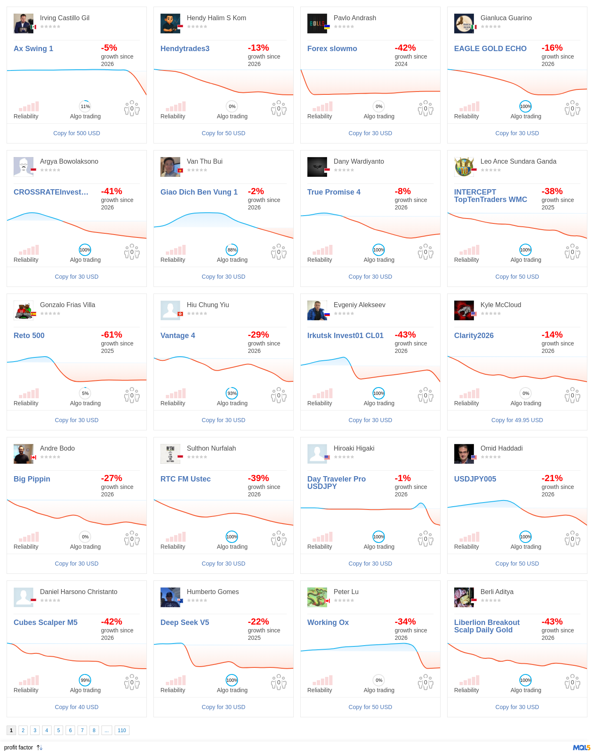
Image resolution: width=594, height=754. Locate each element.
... (107, 730)
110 (122, 730)
